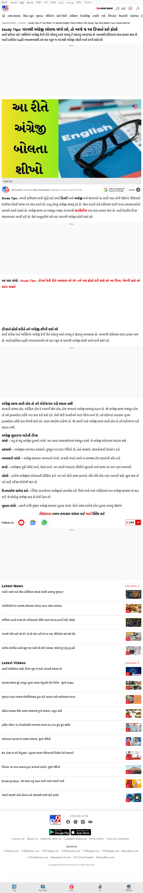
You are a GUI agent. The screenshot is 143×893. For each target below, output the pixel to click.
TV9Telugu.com (50, 851)
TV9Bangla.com (90, 851)
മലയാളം (70, 2)
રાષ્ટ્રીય (95, 16)
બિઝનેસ (112, 16)
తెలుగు (30, 2)
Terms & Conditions (117, 839)
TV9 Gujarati (16, 189)
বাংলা (46, 2)
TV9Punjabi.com (110, 851)
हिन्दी (5, 2)
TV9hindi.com (11, 851)
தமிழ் (61, 2)
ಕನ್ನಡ (22, 2)
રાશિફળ (73, 16)
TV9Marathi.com (30, 851)
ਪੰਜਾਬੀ (53, 2)
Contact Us (18, 839)
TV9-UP (87, 2)
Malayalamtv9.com (61, 857)
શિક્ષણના (45, 513)
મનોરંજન (134, 16)
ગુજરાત (39, 16)
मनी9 (78, 2)
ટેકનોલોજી (85, 16)
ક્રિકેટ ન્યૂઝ (28, 16)
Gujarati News (9, 23)
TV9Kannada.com (70, 851)
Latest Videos (14, 662)
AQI (123, 8)
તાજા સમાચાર (14, 16)
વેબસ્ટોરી (123, 16)
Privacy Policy (96, 839)
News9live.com (130, 851)
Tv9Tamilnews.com (37, 857)
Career (22, 23)
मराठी (38, 2)
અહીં (88, 513)
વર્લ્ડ (103, 16)
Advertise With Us (50, 839)
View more (132, 586)
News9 (13, 2)
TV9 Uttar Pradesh (83, 857)
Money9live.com (105, 857)
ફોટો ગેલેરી (62, 16)
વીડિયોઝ (50, 16)
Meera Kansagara (41, 189)
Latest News (12, 586)
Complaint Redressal (75, 839)
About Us (32, 839)
